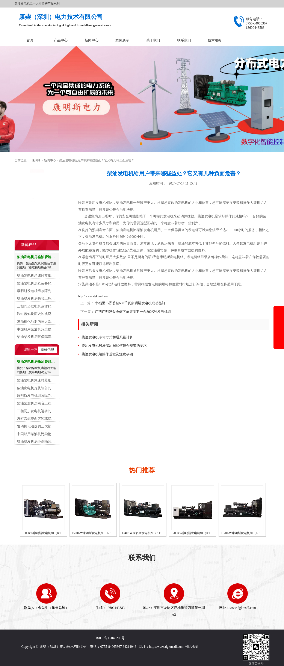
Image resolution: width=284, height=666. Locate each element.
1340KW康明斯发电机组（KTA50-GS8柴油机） (154, 533)
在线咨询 (37, 228)
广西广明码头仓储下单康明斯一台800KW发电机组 (132, 311)
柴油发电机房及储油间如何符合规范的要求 (114, 345)
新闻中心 (91, 40)
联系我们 (184, 40)
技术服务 (215, 40)
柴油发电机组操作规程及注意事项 (107, 354)
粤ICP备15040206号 (110, 638)
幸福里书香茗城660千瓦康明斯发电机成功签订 (129, 303)
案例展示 (122, 40)
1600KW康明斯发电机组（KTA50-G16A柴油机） (56, 533)
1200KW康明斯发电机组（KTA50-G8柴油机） (203, 533)
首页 (30, 40)
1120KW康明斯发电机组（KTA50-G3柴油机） (252, 533)
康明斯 (36, 160)
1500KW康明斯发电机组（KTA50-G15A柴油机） (105, 533)
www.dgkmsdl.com (243, 608)
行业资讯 (25, 182)
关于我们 (153, 40)
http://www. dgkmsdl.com (93, 296)
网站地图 (191, 646)
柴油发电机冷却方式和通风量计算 (107, 337)
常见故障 (25, 191)
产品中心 (61, 40)
